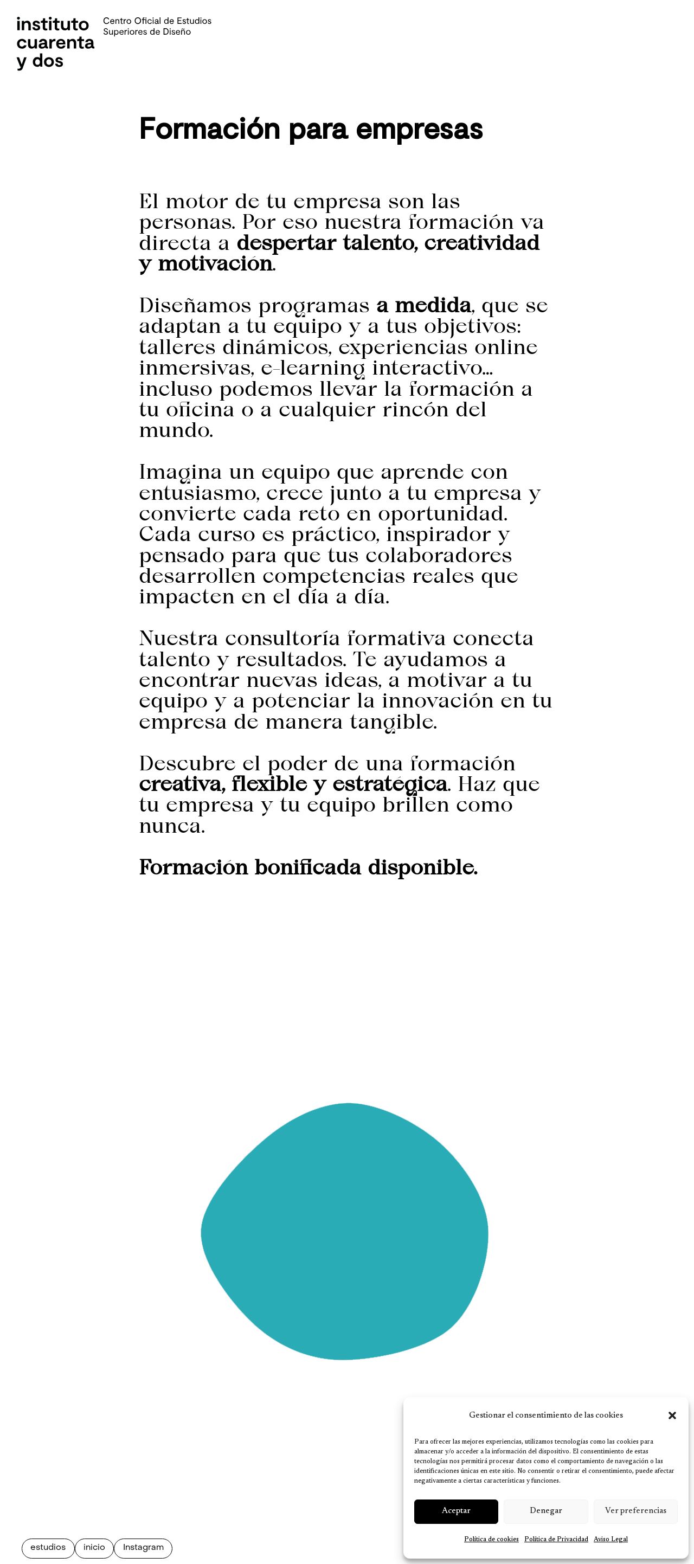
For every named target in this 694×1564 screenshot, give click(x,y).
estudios (48, 1548)
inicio (94, 1548)
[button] (672, 1415)
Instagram (143, 1548)
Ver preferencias (635, 1511)
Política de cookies (491, 1539)
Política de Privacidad (556, 1539)
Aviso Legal (611, 1539)
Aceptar (456, 1511)
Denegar (546, 1511)
